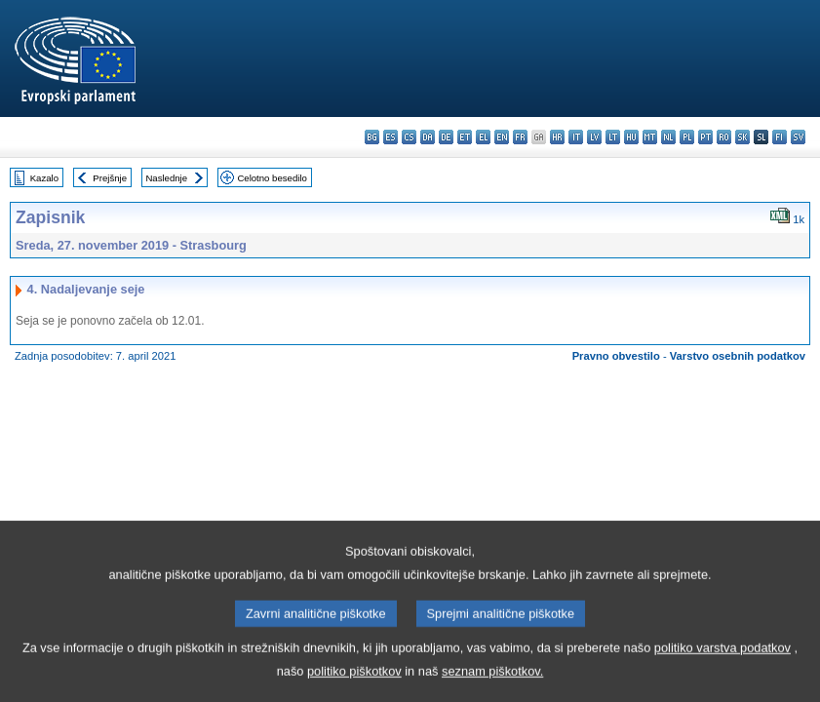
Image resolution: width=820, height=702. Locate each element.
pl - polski (687, 137)
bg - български (372, 137)
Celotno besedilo (271, 178)
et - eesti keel (464, 137)
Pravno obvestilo (616, 356)
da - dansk (427, 137)
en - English (501, 137)
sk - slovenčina (742, 137)
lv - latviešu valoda (594, 137)
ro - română (724, 137)
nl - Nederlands (668, 137)
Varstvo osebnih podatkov (737, 356)
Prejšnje (110, 178)
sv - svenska (798, 137)
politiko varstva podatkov (722, 667)
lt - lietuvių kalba (612, 137)
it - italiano (575, 137)
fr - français (520, 137)
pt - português (705, 137)
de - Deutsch (446, 137)
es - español (390, 137)
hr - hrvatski (557, 137)
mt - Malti (650, 137)
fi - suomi (779, 137)
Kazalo (44, 178)
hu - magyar (631, 137)
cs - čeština (409, 137)
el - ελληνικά (483, 137)
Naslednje (166, 178)
